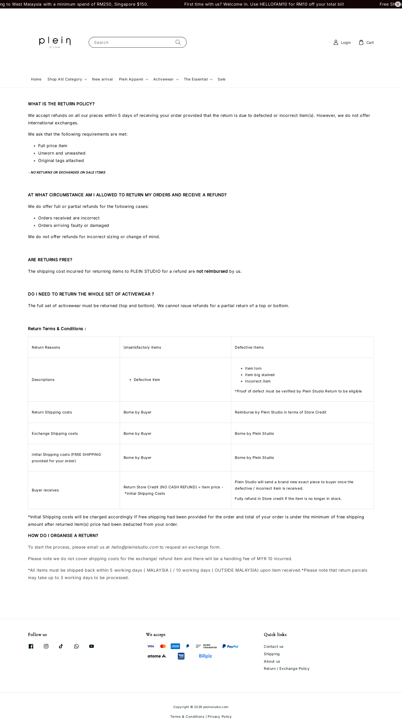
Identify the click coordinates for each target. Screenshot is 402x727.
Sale (221, 79)
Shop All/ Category (64, 79)
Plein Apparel (131, 79)
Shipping (272, 654)
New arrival (102, 79)
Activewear (163, 79)
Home (36, 79)
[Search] (178, 42)
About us (272, 661)
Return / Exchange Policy (286, 668)
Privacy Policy (220, 716)
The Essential (196, 79)
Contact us (274, 646)
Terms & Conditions (187, 716)
